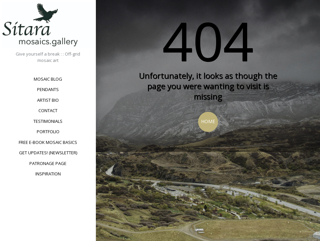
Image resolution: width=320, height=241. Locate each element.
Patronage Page (47, 163)
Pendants (48, 89)
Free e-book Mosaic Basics (48, 142)
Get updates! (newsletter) (48, 153)
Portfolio (48, 132)
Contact (47, 110)
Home (208, 121)
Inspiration (48, 174)
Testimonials (47, 121)
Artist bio (48, 100)
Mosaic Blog (48, 79)
